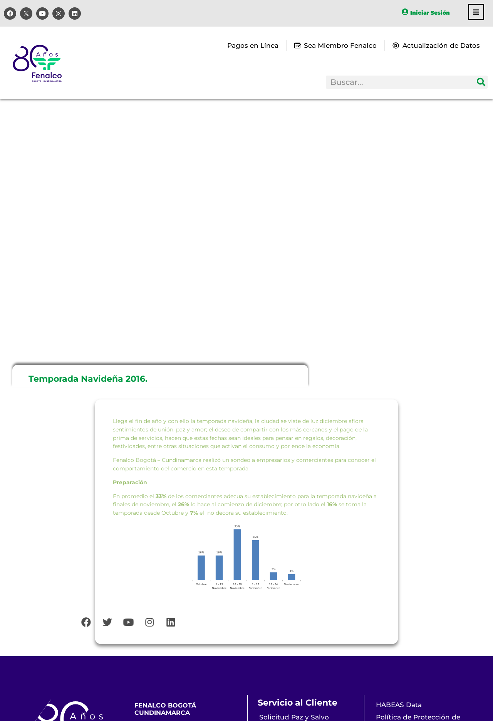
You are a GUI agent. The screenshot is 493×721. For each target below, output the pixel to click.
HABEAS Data (399, 705)
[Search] (481, 82)
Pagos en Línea (252, 45)
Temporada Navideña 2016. (88, 379)
